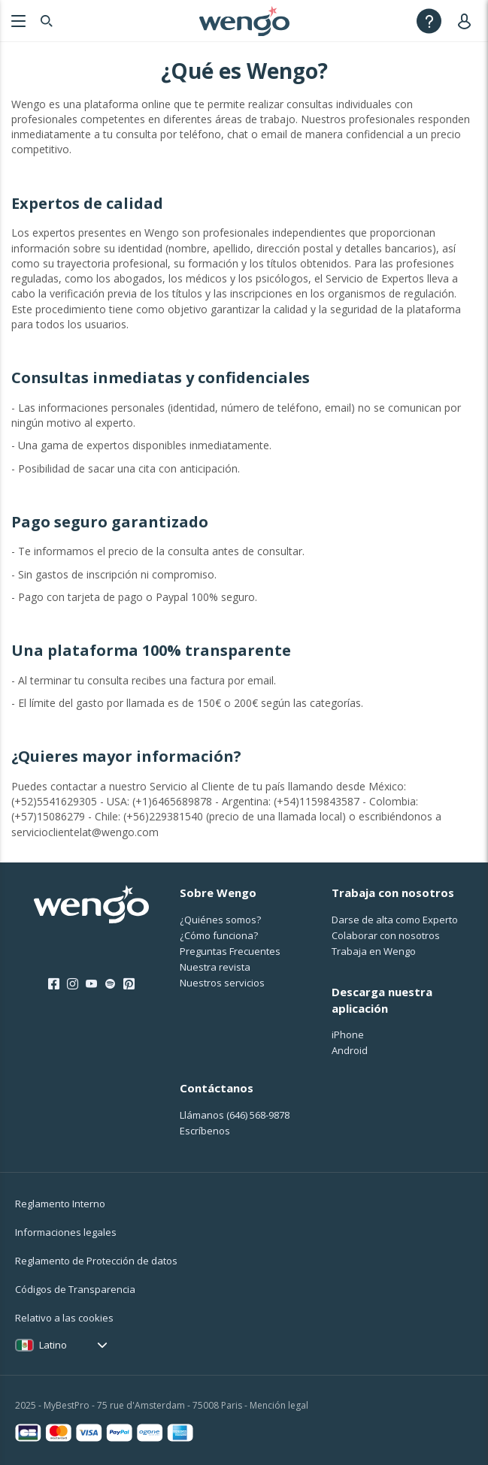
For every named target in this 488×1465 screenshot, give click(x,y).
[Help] (429, 20)
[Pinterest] (129, 984)
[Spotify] (110, 984)
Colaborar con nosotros (386, 935)
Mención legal (279, 1405)
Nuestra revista (215, 967)
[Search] (46, 20)
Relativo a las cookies (64, 1318)
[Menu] (16, 20)
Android (350, 1050)
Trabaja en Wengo (374, 951)
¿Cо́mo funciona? (219, 935)
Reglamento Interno (60, 1203)
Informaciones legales (66, 1232)
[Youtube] (91, 984)
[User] (467, 20)
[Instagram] (72, 984)
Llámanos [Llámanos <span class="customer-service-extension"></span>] (234, 1115)
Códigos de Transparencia (75, 1289)
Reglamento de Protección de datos (96, 1260)
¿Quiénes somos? (220, 919)
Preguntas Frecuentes (230, 951)
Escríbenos (205, 1130)
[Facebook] (53, 984)
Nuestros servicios (222, 982)
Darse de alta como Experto (395, 919)
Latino (53, 1345)
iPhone (348, 1034)
